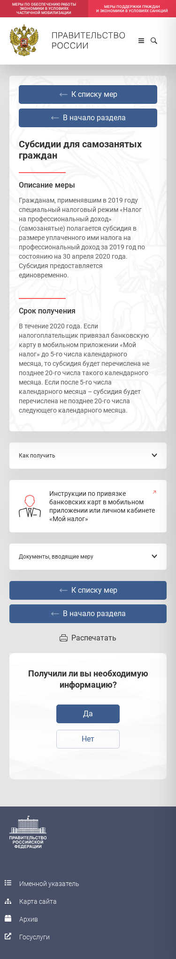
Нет (88, 738)
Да (88, 713)
